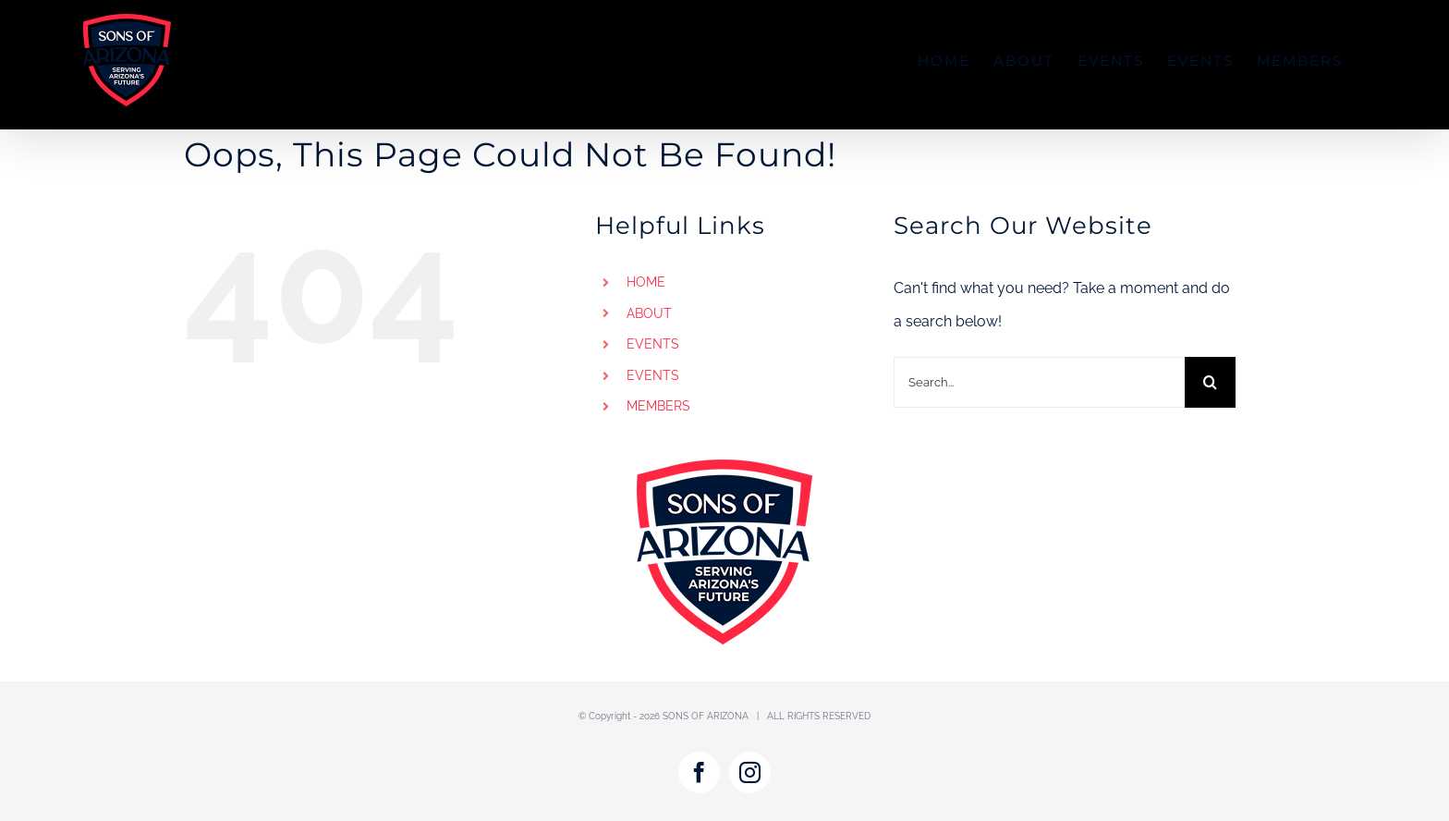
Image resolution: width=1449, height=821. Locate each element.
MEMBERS (658, 405)
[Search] (1210, 382)
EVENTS (653, 344)
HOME (646, 282)
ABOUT (649, 313)
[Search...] (1039, 382)
